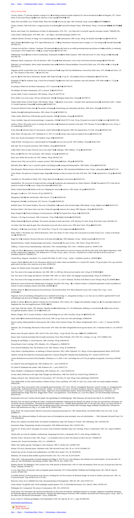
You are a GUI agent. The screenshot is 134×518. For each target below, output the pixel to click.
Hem (12, 4)
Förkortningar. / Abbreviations (56, 4)
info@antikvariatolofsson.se (21, 503)
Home (19, 4)
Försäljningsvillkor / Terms (34, 4)
